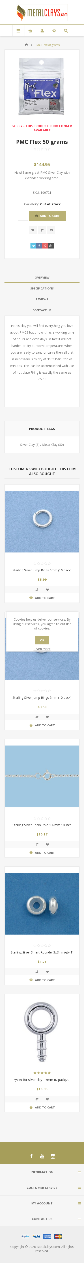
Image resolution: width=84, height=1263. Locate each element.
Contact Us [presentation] (42, 310)
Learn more (42, 649)
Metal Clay (49, 444)
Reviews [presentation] (42, 299)
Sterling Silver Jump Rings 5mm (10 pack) (42, 697)
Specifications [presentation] (42, 288)
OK (42, 640)
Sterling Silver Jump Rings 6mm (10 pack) (42, 570)
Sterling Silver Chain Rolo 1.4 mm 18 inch (42, 825)
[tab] (42, 277)
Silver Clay (27, 444)
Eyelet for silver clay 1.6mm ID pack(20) (42, 1080)
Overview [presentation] (42, 277)
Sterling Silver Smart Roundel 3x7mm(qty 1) (42, 952)
